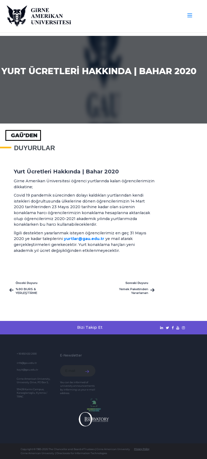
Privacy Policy (141, 449)
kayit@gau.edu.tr (27, 369)
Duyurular (34, 148)
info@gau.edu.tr (27, 362)
